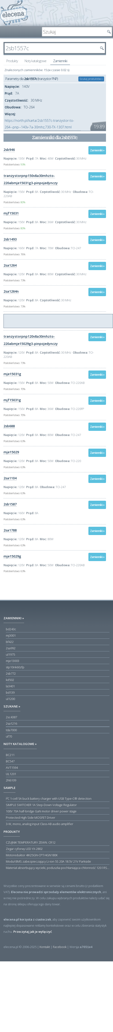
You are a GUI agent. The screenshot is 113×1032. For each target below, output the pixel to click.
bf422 (10, 642)
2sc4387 (11, 717)
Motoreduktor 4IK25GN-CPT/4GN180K (32, 855)
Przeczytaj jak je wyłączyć (32, 931)
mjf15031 (11, 213)
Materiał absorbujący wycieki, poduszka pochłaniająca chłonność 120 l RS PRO (57, 868)
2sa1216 (11, 723)
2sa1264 (10, 265)
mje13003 (12, 661)
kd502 (10, 680)
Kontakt (45, 947)
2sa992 (10, 648)
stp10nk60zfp (15, 667)
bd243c (11, 629)
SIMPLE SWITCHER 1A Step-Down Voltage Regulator (41, 805)
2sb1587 (10, 504)
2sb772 (11, 673)
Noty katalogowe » (20, 744)
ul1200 (10, 699)
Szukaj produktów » (91, 78)
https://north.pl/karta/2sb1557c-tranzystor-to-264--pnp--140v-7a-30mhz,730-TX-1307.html (39, 123)
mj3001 (11, 635)
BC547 (10, 761)
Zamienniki (60, 61)
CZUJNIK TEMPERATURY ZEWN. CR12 (30, 842)
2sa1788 (10, 530)
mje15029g (12, 556)
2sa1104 (10, 478)
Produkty (12, 61)
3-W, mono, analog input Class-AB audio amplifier (39, 824)
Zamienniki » (97, 150)
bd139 (10, 692)
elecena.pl (14, 13)
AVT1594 (12, 767)
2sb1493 (10, 239)
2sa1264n (11, 291)
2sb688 (9, 426)
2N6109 (11, 780)
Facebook (59, 947)
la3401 (10, 686)
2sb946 (9, 149)
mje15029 (11, 452)
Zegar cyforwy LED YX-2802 (24, 849)
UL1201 (11, 774)
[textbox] (73, 31)
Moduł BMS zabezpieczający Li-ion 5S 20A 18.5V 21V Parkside (48, 861)
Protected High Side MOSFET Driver (30, 817)
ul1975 (10, 654)
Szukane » (12, 706)
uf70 (9, 736)
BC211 (10, 755)
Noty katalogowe (35, 61)
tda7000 (11, 730)
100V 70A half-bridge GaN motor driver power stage (41, 811)
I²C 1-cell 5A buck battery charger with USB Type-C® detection (48, 798)
